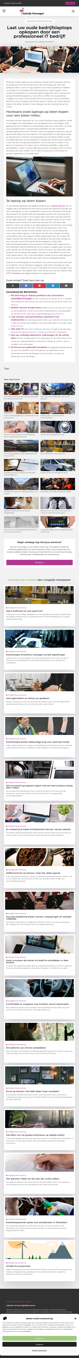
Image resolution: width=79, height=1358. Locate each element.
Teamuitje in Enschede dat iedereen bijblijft (55, 491)
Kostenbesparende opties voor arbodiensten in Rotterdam (36, 1222)
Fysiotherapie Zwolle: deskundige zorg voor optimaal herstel (37, 742)
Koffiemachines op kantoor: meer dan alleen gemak (33, 873)
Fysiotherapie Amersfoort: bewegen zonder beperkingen (35, 655)
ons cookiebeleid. (24, 1331)
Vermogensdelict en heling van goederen (28, 698)
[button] (75, 1318)
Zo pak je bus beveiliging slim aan (52, 434)
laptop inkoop (58, 206)
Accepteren (39, 1338)
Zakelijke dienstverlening (39, 21)
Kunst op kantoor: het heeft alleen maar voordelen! (32, 1091)
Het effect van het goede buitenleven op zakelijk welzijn (35, 1135)
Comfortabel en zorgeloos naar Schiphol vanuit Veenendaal (37, 1004)
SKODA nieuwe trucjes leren (26, 307)
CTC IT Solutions (13, 273)
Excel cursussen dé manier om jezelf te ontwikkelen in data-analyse (37, 961)
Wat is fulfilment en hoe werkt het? (52, 454)
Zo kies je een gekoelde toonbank (29, 347)
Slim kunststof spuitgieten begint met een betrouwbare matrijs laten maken (39, 786)
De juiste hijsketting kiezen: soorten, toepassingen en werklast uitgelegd (38, 918)
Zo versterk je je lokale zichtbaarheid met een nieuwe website (38, 829)
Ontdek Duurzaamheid (18, 1266)
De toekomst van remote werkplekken (26, 1048)
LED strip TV (17, 329)
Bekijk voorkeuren (39, 1350)
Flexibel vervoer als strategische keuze (54, 473)
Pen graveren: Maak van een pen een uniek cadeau (32, 1179)
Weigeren (39, 1344)
